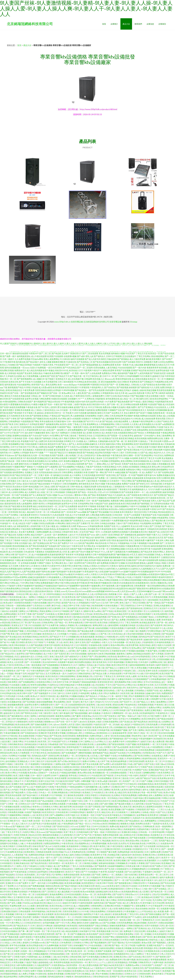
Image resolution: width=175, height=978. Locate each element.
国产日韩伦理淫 (89, 563)
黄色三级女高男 (57, 656)
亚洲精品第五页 (44, 458)
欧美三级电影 (118, 529)
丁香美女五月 (109, 676)
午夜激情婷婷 (67, 937)
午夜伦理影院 (61, 787)
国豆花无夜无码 (99, 662)
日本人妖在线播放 (8, 761)
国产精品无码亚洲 (20, 475)
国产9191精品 (131, 738)
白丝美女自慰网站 (43, 557)
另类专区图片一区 (56, 863)
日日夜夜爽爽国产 (141, 679)
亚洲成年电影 (43, 789)
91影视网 (87, 370)
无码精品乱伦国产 (40, 755)
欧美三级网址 (31, 716)
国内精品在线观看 (81, 617)
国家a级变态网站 (100, 639)
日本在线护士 (150, 435)
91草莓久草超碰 (31, 387)
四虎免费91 (110, 390)
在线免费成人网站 (70, 897)
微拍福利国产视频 (125, 373)
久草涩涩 (102, 444)
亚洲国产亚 (158, 897)
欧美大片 (138, 903)
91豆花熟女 (168, 761)
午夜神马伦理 (77, 546)
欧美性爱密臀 (27, 506)
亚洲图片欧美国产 (155, 945)
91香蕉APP (34, 353)
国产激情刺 (161, 956)
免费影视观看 (101, 410)
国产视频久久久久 (9, 908)
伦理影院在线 (149, 753)
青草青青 (121, 676)
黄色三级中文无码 (78, 642)
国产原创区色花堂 (158, 373)
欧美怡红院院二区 (93, 382)
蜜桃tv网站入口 (104, 464)
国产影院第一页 (114, 435)
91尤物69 (153, 447)
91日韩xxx (97, 823)
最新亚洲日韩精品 (126, 438)
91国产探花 (45, 874)
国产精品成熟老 (132, 821)
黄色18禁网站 (127, 461)
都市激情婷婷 (98, 427)
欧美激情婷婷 (73, 846)
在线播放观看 (137, 478)
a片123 (105, 492)
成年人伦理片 (102, 534)
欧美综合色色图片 (119, 767)
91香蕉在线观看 (83, 685)
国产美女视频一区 (34, 849)
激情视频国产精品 (15, 387)
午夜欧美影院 (31, 801)
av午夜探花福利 (157, 486)
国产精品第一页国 (12, 461)
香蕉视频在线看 (104, 931)
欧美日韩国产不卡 (108, 934)
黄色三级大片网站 (109, 900)
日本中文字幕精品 (144, 605)
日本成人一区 (44, 792)
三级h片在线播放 (63, 971)
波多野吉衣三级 (77, 469)
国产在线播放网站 (92, 430)
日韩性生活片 (25, 804)
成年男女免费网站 (21, 668)
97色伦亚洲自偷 (14, 597)
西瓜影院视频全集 (20, 546)
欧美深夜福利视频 (73, 883)
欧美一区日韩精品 (110, 798)
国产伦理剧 (159, 495)
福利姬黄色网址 (53, 424)
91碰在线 (47, 373)
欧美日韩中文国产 (25, 693)
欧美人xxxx (101, 886)
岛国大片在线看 (164, 645)
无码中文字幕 (121, 877)
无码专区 (59, 750)
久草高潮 (95, 900)
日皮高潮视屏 (66, 877)
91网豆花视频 (78, 410)
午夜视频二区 (53, 642)
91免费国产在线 (140, 770)
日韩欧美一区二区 (51, 699)
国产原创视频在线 (28, 393)
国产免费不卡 (24, 883)
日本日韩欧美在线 (12, 537)
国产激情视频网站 (25, 379)
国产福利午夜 (82, 707)
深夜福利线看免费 (53, 639)
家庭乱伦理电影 (54, 390)
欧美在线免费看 (156, 430)
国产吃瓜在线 (168, 631)
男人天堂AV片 (167, 954)
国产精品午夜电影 (69, 886)
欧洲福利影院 (27, 628)
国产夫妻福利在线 (15, 659)
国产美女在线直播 (91, 764)
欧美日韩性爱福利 (142, 486)
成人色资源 (159, 911)
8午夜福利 (74, 682)
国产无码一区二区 (85, 670)
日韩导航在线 (42, 908)
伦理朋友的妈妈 (46, 472)
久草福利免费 (165, 724)
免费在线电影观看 (71, 874)
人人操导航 (70, 651)
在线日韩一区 (29, 617)
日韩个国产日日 (34, 648)
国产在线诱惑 (75, 520)
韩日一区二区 (10, 379)
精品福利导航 (76, 914)
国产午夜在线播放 (31, 651)
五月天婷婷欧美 (13, 416)
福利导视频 (24, 778)
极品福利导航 (122, 540)
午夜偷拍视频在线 (77, 948)
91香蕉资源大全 (113, 832)
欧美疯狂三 (87, 792)
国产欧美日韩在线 (132, 449)
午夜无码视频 (131, 636)
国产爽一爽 (24, 931)
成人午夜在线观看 (39, 356)
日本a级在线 (28, 551)
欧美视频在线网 (11, 778)
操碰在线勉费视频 (44, 702)
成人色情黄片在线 (109, 433)
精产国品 (92, 495)
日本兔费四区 (66, 942)
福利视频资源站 (24, 356)
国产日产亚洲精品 (146, 407)
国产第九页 (84, 758)
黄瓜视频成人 (28, 449)
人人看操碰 (134, 421)
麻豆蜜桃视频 (160, 937)
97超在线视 (26, 529)
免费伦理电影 (96, 736)
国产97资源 (33, 770)
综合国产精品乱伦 (153, 804)
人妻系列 (53, 407)
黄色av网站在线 (84, 772)
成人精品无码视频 (34, 370)
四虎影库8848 (97, 869)
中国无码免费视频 (129, 795)
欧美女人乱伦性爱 (15, 662)
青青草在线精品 (54, 594)
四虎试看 (140, 393)
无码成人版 (92, 665)
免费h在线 (114, 826)
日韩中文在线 (111, 396)
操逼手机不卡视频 (50, 659)
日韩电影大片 (69, 857)
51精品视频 (51, 798)
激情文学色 (71, 523)
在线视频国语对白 (122, 954)
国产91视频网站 (63, 679)
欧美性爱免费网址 (106, 770)
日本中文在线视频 (42, 707)
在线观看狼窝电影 (61, 880)
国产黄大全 (105, 619)
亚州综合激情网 (167, 917)
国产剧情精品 (123, 359)
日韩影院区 (141, 809)
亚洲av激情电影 (103, 455)
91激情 (136, 557)
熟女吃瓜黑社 (43, 719)
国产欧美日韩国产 (33, 659)
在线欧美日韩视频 (123, 948)
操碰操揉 (105, 560)
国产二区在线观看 (90, 353)
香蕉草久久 (95, 608)
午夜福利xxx (32, 880)
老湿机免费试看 (120, 914)
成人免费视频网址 (149, 821)
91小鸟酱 (11, 642)
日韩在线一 (11, 605)
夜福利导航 (84, 608)
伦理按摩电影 (162, 617)
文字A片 (147, 682)
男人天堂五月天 (28, 900)
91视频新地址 (124, 543)
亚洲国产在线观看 (104, 951)
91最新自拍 (42, 444)
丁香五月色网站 (144, 356)
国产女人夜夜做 (36, 495)
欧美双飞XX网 (100, 889)
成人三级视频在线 (117, 486)
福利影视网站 (31, 784)
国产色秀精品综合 (63, 889)
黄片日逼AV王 (140, 857)
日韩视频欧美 (122, 863)
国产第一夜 (120, 597)
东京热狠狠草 (38, 427)
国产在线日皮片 (64, 546)
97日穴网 (31, 447)
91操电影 (4, 523)
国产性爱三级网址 (100, 874)
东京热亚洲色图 (132, 563)
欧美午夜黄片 (147, 880)
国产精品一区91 (93, 532)
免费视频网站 (37, 529)
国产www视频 (80, 512)
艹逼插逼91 (156, 823)
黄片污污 (92, 962)
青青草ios (36, 806)
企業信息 (150, 24)
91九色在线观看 (57, 515)
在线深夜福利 (42, 894)
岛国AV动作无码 (82, 401)
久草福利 (10, 376)
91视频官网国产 (19, 466)
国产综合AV (118, 685)
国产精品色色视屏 (122, 401)
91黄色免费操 (154, 668)
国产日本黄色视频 (91, 956)
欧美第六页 (34, 948)
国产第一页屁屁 (88, 738)
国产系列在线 (56, 770)
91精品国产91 (111, 427)
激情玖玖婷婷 (83, 922)
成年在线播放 (94, 713)
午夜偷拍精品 (154, 883)
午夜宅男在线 (84, 449)
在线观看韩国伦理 (77, 704)
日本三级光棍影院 (66, 382)
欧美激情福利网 (54, 554)
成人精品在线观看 (70, 931)
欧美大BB (25, 416)
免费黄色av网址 (91, 509)
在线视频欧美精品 (145, 784)
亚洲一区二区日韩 (62, 600)
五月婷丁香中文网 (110, 602)
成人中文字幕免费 (77, 515)
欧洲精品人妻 (88, 973)
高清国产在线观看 (116, 872)
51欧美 (162, 396)
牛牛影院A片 (56, 483)
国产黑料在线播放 (34, 653)
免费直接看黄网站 (52, 843)
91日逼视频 (141, 506)
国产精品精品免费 (86, 631)
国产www (91, 534)
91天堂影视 (81, 534)
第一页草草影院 (11, 512)
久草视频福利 (83, 602)
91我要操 (40, 466)
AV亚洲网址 (54, 435)
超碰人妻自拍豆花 (20, 710)
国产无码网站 (12, 515)
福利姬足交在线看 (61, 475)
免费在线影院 (106, 515)
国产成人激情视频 (106, 418)
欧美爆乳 (65, 755)
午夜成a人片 (104, 696)
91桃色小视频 (127, 557)
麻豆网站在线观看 (59, 458)
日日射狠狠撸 (153, 869)
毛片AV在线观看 (132, 942)
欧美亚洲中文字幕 (98, 855)
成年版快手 (141, 529)
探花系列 (83, 659)
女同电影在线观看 (28, 563)
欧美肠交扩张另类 (110, 438)
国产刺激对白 (68, 560)
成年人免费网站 (156, 795)
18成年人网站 (103, 416)
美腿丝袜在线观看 (20, 509)
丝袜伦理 (36, 846)
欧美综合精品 (143, 959)
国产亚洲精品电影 (12, 934)
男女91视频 (100, 483)
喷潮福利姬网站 (95, 659)
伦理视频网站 (114, 461)
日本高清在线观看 (73, 894)
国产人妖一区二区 (157, 594)
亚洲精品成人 (23, 761)
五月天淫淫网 (161, 685)
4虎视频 (39, 809)
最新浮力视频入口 (91, 634)
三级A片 (119, 523)
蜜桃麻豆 (164, 815)
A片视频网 (34, 464)
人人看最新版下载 (19, 855)
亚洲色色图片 (59, 690)
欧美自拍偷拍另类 (39, 959)
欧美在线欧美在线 (85, 744)
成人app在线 (130, 393)
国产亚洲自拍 (140, 928)
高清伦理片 (142, 707)
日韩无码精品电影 (67, 685)
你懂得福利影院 (78, 829)
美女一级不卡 (46, 857)
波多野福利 (42, 872)
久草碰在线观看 (115, 673)
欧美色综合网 (115, 362)
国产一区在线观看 (33, 662)
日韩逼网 (88, 379)
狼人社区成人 (93, 755)
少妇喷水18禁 (16, 478)
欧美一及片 (52, 534)
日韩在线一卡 (145, 832)
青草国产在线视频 (122, 370)
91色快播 (82, 413)
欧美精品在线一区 (165, 846)
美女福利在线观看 (87, 540)
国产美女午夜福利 (75, 628)
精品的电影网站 (11, 976)
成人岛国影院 (30, 492)
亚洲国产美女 (85, 826)
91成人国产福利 (135, 764)
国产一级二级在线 (99, 809)
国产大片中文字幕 (8, 433)
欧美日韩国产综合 (138, 747)
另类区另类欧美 (27, 461)
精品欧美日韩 (40, 903)
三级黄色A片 (99, 968)
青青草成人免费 (53, 897)
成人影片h (14, 427)
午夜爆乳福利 (40, 787)
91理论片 (129, 486)
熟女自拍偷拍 (140, 464)
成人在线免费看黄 (154, 492)
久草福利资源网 (31, 430)
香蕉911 (139, 362)
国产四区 (92, 770)
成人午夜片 (48, 653)
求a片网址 (62, 418)
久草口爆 (68, 750)
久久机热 (65, 396)
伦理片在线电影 (151, 925)
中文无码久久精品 (96, 818)
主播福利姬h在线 (105, 441)
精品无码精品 (102, 925)
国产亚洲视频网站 (105, 880)
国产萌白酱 (90, 628)
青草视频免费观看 (158, 959)
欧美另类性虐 (134, 792)
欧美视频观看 (143, 744)
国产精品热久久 (147, 687)
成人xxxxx (62, 509)
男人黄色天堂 (125, 806)
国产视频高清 (43, 393)
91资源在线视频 (149, 469)
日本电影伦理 (168, 483)
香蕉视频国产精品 (104, 495)
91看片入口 (156, 534)
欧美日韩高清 (52, 676)
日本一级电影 (22, 469)
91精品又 (25, 540)
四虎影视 (156, 413)
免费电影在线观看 (148, 416)
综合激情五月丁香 (33, 679)
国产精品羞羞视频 (79, 713)
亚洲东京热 (13, 382)
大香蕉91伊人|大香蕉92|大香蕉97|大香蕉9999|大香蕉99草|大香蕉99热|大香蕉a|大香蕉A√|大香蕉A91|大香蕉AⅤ (68, 566)
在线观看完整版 (95, 838)
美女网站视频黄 (65, 540)
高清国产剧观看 (56, 455)
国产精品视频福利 (99, 942)
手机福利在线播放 (100, 821)
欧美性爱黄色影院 (60, 948)
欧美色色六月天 (76, 370)
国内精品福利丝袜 (56, 976)
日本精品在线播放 (107, 523)
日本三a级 (134, 778)
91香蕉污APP (156, 509)
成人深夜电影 (10, 373)
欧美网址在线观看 (58, 804)
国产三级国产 (117, 449)
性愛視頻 (171, 937)
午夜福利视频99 (145, 738)
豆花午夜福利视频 (116, 662)
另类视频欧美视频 (145, 704)
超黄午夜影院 (26, 937)
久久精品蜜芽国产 (42, 965)
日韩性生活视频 (67, 699)
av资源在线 (5, 622)
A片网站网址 (60, 523)
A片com (75, 540)
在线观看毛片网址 (167, 670)
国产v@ (63, 659)
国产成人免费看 (119, 619)
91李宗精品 (152, 512)
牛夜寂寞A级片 (47, 750)
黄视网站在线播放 (20, 435)
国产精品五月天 (61, 452)
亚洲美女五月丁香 (19, 625)
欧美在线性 (86, 874)
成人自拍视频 (40, 976)
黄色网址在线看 (143, 823)
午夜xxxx (7, 826)
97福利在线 (35, 778)
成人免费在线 (41, 447)
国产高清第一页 (7, 495)
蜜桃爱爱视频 (149, 365)
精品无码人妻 (108, 812)
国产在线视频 (6, 472)
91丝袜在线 (45, 515)
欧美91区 (159, 727)
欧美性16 (97, 433)
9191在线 (4, 860)
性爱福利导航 (143, 829)
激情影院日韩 (16, 520)
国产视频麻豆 (93, 948)
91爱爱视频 (13, 404)
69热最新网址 (162, 517)
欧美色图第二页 (32, 874)
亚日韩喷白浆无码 (24, 642)
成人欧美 (64, 642)
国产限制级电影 (116, 738)
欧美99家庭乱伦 (114, 815)
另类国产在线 (127, 464)
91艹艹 (81, 399)
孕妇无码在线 (101, 543)
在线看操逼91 (122, 869)
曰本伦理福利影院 (142, 656)
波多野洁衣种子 (51, 775)
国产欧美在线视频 (101, 362)
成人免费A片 (105, 787)
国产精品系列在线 (39, 863)
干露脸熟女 (40, 551)
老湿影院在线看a (111, 659)
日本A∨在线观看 (80, 849)
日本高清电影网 (116, 416)
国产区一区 (12, 707)
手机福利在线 (130, 704)
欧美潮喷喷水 (10, 670)
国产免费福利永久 (25, 639)
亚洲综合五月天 (151, 608)
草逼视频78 (26, 441)
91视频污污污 (81, 517)
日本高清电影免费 (93, 679)
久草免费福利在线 (78, 852)
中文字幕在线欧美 (81, 750)
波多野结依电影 (162, 370)
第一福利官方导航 (120, 696)
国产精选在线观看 (165, 719)
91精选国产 (73, 458)
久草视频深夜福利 (53, 503)
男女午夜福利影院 (104, 529)
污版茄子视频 (31, 962)
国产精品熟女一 (81, 390)
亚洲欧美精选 (143, 835)
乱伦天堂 (159, 537)
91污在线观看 (35, 625)
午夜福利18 (146, 866)
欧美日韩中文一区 (57, 413)
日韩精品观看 (51, 427)
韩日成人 (23, 512)
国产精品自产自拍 (148, 778)
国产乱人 (73, 444)
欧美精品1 (100, 636)
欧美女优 (55, 772)
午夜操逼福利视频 (88, 682)
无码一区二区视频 (143, 934)
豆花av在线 (32, 792)
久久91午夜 (83, 911)
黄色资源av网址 (133, 840)
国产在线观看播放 (51, 665)
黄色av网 (156, 466)
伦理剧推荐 (112, 498)
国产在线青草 (156, 625)
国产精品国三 (119, 951)
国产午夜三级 (98, 668)
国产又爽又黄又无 (16, 430)
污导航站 (96, 798)
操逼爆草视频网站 (116, 866)
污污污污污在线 (111, 702)
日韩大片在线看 (122, 424)
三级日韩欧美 (92, 481)
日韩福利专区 (67, 532)
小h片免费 (108, 401)
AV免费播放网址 (125, 755)
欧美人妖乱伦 (77, 679)
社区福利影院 (102, 738)
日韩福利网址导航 (86, 503)
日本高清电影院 (159, 934)
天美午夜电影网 (151, 673)
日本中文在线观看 (58, 727)
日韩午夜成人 (10, 798)
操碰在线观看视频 (118, 925)
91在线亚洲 (97, 775)
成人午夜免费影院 (155, 747)
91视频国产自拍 (115, 410)
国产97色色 (108, 611)
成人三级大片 (21, 823)
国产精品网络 (88, 543)
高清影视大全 (157, 835)
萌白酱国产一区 (67, 373)
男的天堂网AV (70, 438)
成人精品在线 (131, 750)
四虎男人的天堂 (68, 724)
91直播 (160, 427)
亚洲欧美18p (71, 840)
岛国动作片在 (64, 469)
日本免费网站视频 (55, 883)
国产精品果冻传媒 (91, 619)
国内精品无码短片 (124, 390)
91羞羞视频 (26, 421)
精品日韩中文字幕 (71, 605)
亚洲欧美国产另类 (41, 560)
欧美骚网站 (157, 523)
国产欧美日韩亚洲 (98, 758)
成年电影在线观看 (46, 716)
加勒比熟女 (38, 373)
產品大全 (126, 24)
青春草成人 (154, 939)
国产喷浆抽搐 (144, 500)
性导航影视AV (60, 421)
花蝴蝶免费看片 (150, 772)
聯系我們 (138, 24)
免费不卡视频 (6, 764)
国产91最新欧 (128, 809)
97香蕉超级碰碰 (87, 478)
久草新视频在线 (163, 464)
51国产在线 (148, 764)
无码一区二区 (85, 821)
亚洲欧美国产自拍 (60, 619)
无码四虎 (151, 410)
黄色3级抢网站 (157, 356)
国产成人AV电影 (11, 789)
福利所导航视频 (44, 481)
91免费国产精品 (100, 719)
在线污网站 (137, 682)
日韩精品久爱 (86, 846)
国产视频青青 (101, 866)
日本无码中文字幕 (60, 682)
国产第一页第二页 (36, 939)
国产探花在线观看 (116, 744)
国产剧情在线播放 (153, 914)
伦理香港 (101, 648)
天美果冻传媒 (131, 452)
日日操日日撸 (15, 651)
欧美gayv (73, 384)
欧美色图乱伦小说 (43, 461)
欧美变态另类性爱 (46, 934)
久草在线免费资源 (19, 968)
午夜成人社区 (13, 758)
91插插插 (152, 498)
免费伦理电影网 (26, 976)
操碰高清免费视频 (17, 407)
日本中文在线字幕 (123, 770)
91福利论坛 (53, 685)
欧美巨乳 (44, 636)
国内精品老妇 (31, 744)
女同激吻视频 (161, 410)
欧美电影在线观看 (46, 730)
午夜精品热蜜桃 (75, 787)
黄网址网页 (98, 625)
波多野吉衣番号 (32, 704)
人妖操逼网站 (101, 744)
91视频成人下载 (82, 466)
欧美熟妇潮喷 (12, 738)
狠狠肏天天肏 (20, 648)
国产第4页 (148, 937)
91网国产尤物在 (44, 563)
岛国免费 (80, 464)
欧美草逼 (153, 721)
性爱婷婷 (39, 449)
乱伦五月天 (98, 716)
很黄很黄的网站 (41, 628)
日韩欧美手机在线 (45, 840)
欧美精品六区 (68, 645)
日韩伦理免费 (91, 789)
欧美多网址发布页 (101, 727)
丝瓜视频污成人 (26, 543)
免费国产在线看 (129, 483)
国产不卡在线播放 (89, 872)
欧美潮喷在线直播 (155, 787)
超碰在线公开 (94, 517)
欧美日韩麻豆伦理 (87, 886)
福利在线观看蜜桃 (137, 665)
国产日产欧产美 (84, 835)
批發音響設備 (77, 321)
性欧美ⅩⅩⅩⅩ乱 (62, 370)
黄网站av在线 (94, 557)
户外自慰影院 (60, 365)
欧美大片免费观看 (21, 753)
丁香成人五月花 (79, 424)
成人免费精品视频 (8, 614)
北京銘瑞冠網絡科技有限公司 (30, 24)
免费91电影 (158, 962)
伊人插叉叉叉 (161, 880)
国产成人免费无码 (39, 441)
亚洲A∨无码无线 (53, 821)
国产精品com (85, 690)
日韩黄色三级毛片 (100, 908)
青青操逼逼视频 (57, 954)
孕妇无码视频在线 (83, 920)
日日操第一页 (66, 410)
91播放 (18, 560)
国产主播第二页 (84, 651)
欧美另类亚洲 (95, 939)
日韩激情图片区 (105, 687)
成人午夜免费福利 (66, 823)
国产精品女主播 (99, 673)
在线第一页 (26, 951)
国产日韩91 (119, 376)
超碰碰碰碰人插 (45, 962)
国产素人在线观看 (8, 639)
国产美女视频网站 (67, 466)
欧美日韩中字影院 (105, 883)
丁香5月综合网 (154, 441)
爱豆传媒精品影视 (152, 798)
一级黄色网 (76, 427)
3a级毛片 (72, 673)
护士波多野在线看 (87, 954)
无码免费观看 (68, 639)
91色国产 (165, 801)
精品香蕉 (53, 418)
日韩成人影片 (57, 438)
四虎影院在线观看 (23, 602)
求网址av (131, 597)
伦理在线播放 (99, 367)
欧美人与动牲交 (20, 818)
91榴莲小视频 (37, 404)
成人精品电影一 (38, 897)
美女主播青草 (130, 413)
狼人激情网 (101, 540)
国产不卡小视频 (122, 458)
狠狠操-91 (31, 466)
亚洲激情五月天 (140, 849)
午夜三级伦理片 (45, 713)
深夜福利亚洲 (23, 526)
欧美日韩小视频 (146, 532)
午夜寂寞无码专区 (44, 747)
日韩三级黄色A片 (21, 424)
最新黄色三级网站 (125, 653)
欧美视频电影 (8, 560)
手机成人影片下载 (38, 738)
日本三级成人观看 (47, 486)
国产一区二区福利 (85, 367)
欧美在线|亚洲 (19, 770)
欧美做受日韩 (160, 738)
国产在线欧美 (80, 838)
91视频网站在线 (161, 382)
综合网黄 (127, 478)
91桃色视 (111, 636)
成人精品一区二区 (128, 399)
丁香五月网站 (126, 481)
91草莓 (15, 543)
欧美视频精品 (121, 962)
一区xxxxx (25, 367)
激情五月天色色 (11, 396)
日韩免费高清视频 (15, 812)
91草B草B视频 (67, 390)
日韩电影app (90, 733)
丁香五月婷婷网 (131, 622)
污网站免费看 (45, 399)
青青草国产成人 (38, 384)
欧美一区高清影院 (115, 971)
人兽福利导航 (35, 526)
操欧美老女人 (55, 464)
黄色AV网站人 (159, 551)
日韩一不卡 (89, 801)
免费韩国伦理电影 (37, 855)
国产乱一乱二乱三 (128, 447)
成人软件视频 (72, 449)
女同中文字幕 (27, 758)
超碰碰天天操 (158, 376)
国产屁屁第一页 (123, 475)
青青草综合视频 (53, 855)
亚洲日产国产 (87, 656)
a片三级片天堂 (140, 716)
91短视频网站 (146, 523)
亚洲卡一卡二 (140, 492)
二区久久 (32, 719)
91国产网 (5, 634)
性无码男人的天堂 (41, 727)
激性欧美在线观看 (75, 795)
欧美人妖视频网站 (25, 503)
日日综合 (19, 874)
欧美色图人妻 (165, 367)
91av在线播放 (82, 447)
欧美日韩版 (58, 852)
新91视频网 (39, 401)
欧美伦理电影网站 (160, 399)
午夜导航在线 (117, 455)
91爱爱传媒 (32, 956)
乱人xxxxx (86, 520)
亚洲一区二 (168, 716)
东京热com (79, 789)
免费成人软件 (57, 461)
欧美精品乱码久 (85, 784)
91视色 (137, 427)
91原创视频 (133, 532)
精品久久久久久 (54, 903)
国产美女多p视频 (79, 648)
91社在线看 (114, 512)
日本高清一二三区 (132, 897)
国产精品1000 (27, 498)
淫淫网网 (116, 430)
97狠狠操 (77, 730)
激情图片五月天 (94, 812)
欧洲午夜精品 (77, 600)
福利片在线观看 (77, 359)
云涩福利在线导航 (125, 427)
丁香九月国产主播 (49, 540)
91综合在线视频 (27, 747)
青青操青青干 (155, 557)
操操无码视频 (168, 492)
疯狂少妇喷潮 (39, 506)
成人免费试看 (158, 741)
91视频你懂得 (39, 433)
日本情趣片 (63, 634)
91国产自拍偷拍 (128, 362)
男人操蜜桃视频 (77, 416)
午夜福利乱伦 (162, 713)
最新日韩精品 (148, 401)
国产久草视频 (158, 653)
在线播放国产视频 (15, 631)
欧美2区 (68, 617)
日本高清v (129, 549)
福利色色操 (99, 903)
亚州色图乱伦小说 (150, 424)
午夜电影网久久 (97, 387)
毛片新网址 (57, 874)
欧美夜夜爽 (97, 605)
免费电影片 (65, 433)
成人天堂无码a (154, 928)
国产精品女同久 (8, 653)
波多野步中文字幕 (69, 503)
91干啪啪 (144, 557)
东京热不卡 (164, 608)
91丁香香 (165, 869)
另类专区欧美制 (70, 911)
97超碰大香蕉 (47, 365)
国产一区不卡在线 (143, 900)
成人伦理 (113, 908)
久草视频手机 (69, 670)
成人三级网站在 (90, 441)
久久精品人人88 (8, 942)
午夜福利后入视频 (115, 758)
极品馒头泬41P (143, 597)
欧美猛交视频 (150, 390)
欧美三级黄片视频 (21, 775)
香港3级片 (8, 835)
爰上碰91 (72, 551)
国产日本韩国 (168, 928)
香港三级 (14, 634)
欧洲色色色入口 (104, 733)
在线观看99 (76, 614)
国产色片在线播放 (137, 787)
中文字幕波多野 (156, 906)
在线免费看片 (80, 500)
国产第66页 (116, 464)
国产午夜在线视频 (40, 804)
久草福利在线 (104, 795)
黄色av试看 (146, 942)
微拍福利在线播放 (51, 835)
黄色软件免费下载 (27, 840)
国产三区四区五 (49, 891)
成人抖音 (63, 551)
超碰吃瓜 (93, 444)
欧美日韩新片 (10, 846)
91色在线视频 (95, 945)
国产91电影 (88, 889)
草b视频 (9, 959)
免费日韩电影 (166, 387)
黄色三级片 (125, 602)
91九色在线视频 (41, 498)
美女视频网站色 (82, 843)
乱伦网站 (116, 795)
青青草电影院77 (74, 747)
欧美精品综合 (39, 877)
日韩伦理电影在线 (100, 976)
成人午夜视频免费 (39, 554)
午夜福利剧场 (46, 764)
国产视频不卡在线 (109, 755)
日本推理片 (115, 481)
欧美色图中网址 (105, 894)
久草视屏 (15, 951)
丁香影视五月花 (124, 489)
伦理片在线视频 (36, 721)
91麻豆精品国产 (36, 968)
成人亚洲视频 (45, 956)
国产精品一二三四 (155, 809)
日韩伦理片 (72, 509)
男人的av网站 (37, 920)
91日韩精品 (169, 676)
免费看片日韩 (91, 554)
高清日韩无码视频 (55, 441)
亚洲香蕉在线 (164, 855)
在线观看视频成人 (21, 928)
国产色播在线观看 (55, 900)
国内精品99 (144, 636)
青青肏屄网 (24, 738)
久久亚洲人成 (135, 424)
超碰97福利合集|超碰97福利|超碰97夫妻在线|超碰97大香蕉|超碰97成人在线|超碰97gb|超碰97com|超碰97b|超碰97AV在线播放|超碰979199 (98, 571)
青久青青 (95, 523)
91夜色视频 (72, 804)
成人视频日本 (39, 379)
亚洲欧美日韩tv (149, 855)
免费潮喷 (143, 404)
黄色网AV (121, 656)
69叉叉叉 (133, 554)
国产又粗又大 (77, 611)
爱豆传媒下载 (35, 540)
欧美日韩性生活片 (145, 495)
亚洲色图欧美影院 (56, 758)
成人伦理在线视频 (111, 928)
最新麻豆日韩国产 (31, 687)
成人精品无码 (120, 792)
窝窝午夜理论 (39, 503)
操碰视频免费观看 (15, 704)
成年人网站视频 (93, 515)
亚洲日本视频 (106, 430)
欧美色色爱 (138, 948)
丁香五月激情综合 (127, 605)
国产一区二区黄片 (36, 475)
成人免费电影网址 (12, 628)
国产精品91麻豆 (30, 795)
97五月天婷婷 (146, 449)
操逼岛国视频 (102, 628)
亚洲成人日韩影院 (153, 634)
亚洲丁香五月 (69, 832)
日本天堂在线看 (89, 730)
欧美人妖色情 (19, 849)
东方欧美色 (143, 676)
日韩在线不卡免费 (113, 857)
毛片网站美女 (90, 546)
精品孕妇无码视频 (103, 452)
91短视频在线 (14, 557)
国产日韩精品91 (147, 382)
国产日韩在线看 (45, 600)
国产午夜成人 (136, 401)
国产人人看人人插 (139, 594)
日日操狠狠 (127, 849)
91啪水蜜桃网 (153, 543)
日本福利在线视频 (163, 642)
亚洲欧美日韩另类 (112, 849)
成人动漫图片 (6, 920)
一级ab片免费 (26, 821)
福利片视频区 (69, 908)
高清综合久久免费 (42, 605)
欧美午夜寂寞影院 (142, 444)
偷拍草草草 (83, 506)
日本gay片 (68, 789)
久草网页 (32, 469)
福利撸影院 (92, 413)
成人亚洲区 (88, 433)
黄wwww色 (110, 379)
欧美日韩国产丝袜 (53, 710)
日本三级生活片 (38, 761)
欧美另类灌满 (69, 736)
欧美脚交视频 (120, 860)
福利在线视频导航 (158, 546)
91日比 (93, 687)
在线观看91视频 (168, 908)
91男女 (148, 393)
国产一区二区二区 (74, 365)
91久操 (98, 421)
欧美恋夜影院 (54, 753)
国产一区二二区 (33, 826)
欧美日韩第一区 (19, 939)
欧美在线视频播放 (67, 517)
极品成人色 (151, 481)
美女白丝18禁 (136, 526)
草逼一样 (145, 792)
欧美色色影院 (161, 687)
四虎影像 (113, 594)
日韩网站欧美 (149, 826)
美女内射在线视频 (135, 634)
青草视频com (6, 928)
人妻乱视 (80, 393)
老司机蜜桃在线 (112, 399)
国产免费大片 (37, 549)
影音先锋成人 (110, 690)
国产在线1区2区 (157, 636)
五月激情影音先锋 (117, 651)
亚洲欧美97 (43, 733)
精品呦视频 (48, 549)
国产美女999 (6, 849)
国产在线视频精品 (130, 617)
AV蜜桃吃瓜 (105, 517)
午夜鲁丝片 (107, 713)
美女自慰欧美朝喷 (27, 736)
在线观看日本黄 (81, 472)
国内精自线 (21, 362)
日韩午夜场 (75, 486)
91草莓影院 (84, 387)
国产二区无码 (166, 543)
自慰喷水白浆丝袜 (71, 767)
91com (60, 495)
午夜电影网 (84, 693)
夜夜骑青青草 (153, 367)
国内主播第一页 (130, 455)
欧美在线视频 (141, 438)
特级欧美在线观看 (59, 399)
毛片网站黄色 (57, 563)
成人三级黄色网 (167, 939)
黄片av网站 (96, 611)
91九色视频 (36, 382)
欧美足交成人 (136, 642)
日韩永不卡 (18, 781)
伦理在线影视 (102, 486)
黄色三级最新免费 (137, 540)
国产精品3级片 (32, 362)
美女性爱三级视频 (31, 917)
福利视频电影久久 (140, 489)
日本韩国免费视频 (155, 838)
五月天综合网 (158, 903)
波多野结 (21, 653)
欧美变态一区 (154, 353)
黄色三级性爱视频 (22, 959)
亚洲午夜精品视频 (31, 486)
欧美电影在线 (150, 478)
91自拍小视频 (104, 665)
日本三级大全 (23, 481)
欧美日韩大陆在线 (48, 829)
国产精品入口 (112, 668)
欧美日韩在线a (56, 906)
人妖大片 (72, 534)
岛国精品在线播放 (166, 560)
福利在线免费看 (107, 948)
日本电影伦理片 (15, 449)
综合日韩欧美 (123, 382)
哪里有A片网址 (81, 495)
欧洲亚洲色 (29, 852)
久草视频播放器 (39, 951)
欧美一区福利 (73, 702)
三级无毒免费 (25, 515)
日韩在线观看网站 (67, 676)
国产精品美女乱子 (21, 925)
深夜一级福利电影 (100, 920)
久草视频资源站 (107, 393)
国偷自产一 (44, 772)
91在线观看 (82, 557)
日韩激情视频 (13, 730)
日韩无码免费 (152, 724)
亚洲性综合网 (6, 925)
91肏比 (146, 526)
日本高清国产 (147, 965)
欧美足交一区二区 (156, 379)
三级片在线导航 (130, 874)
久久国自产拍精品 (161, 421)
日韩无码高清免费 (136, 761)
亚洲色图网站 (167, 549)
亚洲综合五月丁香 (19, 622)
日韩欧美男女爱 (24, 846)
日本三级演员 (37, 925)
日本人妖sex (54, 724)
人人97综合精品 (69, 464)
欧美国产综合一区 (13, 894)
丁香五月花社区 (135, 772)
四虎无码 (90, 829)
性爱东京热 (15, 441)
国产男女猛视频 (102, 512)
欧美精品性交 (16, 390)
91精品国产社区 (101, 503)
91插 (67, 515)
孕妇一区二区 (29, 894)
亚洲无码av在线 (101, 614)
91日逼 (133, 543)
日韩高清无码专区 (33, 922)
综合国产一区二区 (12, 676)
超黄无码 (95, 520)
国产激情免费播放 (133, 600)
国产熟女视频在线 (23, 455)
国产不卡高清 (70, 447)
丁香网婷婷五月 (148, 920)
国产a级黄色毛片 (72, 656)
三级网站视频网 (42, 532)
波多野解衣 (141, 815)
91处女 (166, 427)
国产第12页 (9, 954)
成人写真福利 (166, 444)
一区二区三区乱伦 (66, 798)
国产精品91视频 (149, 517)
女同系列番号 (26, 634)
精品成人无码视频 (87, 529)
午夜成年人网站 (162, 540)
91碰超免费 (156, 549)
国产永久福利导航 (133, 872)
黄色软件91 (53, 444)
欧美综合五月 (75, 761)
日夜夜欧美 (168, 430)
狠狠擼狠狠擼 (114, 557)
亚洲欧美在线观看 (23, 410)
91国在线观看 (31, 444)
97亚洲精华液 (9, 362)
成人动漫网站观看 (106, 365)
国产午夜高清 (6, 486)
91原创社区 (167, 461)
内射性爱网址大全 (36, 517)
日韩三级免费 (144, 971)
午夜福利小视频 (47, 917)
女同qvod (113, 614)
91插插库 (37, 365)
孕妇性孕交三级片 (140, 736)
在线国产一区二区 (163, 965)
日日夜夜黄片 (121, 812)
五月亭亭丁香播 (24, 614)
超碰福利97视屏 (144, 534)
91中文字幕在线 (95, 407)
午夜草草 (103, 872)
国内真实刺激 (6, 781)
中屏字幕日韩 (129, 673)
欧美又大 (142, 410)
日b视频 (79, 441)
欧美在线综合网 (22, 724)
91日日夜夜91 (145, 376)
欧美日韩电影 (68, 920)
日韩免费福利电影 (158, 679)
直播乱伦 (25, 685)
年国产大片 (161, 753)
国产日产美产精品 (88, 461)
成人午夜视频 (102, 461)
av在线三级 (5, 719)
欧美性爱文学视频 (58, 733)
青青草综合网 (103, 767)
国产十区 (60, 922)
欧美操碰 (61, 529)
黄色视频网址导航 (16, 444)
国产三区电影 (156, 526)
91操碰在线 (71, 362)
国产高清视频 (29, 702)
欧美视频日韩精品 (31, 636)
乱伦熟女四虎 (143, 625)
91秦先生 (42, 744)
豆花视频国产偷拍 (134, 951)
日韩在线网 (157, 449)
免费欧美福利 (136, 937)
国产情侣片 (96, 551)
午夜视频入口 (64, 829)
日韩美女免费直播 (46, 523)
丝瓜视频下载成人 (147, 617)
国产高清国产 (39, 614)
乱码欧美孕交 (127, 435)
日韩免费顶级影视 (39, 608)
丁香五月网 (5, 441)
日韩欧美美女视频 (93, 489)
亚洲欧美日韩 (106, 956)
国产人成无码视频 (142, 373)
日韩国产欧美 (31, 690)
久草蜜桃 (141, 863)
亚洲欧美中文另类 (145, 685)
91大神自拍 (65, 359)
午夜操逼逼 (39, 676)
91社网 (158, 458)
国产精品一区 (61, 622)
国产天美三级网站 (137, 730)
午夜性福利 (5, 679)
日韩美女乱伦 (153, 801)
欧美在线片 (14, 767)
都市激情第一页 (22, 608)
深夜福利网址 (143, 430)
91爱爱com (167, 441)
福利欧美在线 (36, 520)
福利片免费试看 (166, 877)
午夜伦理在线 (67, 843)
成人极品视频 (64, 891)
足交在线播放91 (129, 356)
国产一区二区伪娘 (111, 724)
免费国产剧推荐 (80, 770)
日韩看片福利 (19, 956)
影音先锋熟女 (52, 877)
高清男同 (78, 563)
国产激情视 (49, 849)
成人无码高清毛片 (88, 455)
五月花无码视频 (89, 475)
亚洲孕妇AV (49, 971)
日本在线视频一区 (120, 642)
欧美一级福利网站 (164, 826)
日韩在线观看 (25, 911)
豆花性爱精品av (59, 965)
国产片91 (20, 433)
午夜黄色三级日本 (21, 920)
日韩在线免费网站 (97, 911)
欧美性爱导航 (133, 645)
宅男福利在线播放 (161, 503)
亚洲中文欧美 (152, 670)
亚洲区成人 (13, 532)
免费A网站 (142, 795)
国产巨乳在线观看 (97, 390)
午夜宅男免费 (28, 390)
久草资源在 (11, 481)
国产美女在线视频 (130, 410)
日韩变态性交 (10, 965)
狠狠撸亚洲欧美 (59, 362)
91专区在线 (95, 449)
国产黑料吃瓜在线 (29, 713)
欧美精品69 (147, 897)
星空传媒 (147, 903)
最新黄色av (52, 537)
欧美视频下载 (169, 971)
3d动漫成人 (51, 614)
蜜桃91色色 (24, 464)
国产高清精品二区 (84, 362)
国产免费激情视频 (110, 806)
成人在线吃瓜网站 (16, 492)
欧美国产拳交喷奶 (14, 413)
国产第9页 (66, 481)
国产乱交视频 (25, 838)
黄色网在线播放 (118, 546)
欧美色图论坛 (25, 404)
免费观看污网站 (118, 500)
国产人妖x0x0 (80, 721)
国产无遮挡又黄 (62, 653)
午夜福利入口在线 (36, 866)
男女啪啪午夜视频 (132, 416)
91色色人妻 (87, 427)
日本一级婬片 (8, 359)
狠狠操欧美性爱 (75, 452)
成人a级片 (41, 900)
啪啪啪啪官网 (34, 914)
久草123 (26, 520)
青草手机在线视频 (17, 945)
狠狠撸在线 (14, 600)
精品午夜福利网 (131, 520)
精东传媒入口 (98, 379)
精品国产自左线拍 (118, 753)
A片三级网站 (14, 452)
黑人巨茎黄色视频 (161, 659)
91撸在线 (39, 639)
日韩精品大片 (43, 597)
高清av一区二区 (89, 894)
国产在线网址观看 (166, 472)
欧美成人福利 (68, 855)
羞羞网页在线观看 (154, 806)
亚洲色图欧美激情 (9, 911)
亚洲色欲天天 (61, 379)
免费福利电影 (124, 852)
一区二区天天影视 (159, 744)
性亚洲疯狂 (166, 863)
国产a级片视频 (106, 804)
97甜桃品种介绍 (141, 498)
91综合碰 (43, 509)
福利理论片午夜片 (92, 914)
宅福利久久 (81, 857)
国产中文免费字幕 (51, 625)
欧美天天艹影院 (73, 872)
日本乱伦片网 (22, 594)
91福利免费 (130, 628)
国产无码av (17, 483)
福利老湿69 (126, 855)
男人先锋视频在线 (83, 625)
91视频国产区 (128, 906)
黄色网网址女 (93, 424)
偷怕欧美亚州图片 (154, 359)
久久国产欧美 (35, 823)
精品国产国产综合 (36, 673)
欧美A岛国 (112, 843)
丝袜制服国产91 (80, 945)
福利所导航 (99, 537)
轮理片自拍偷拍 (78, 489)
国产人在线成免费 (93, 373)
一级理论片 (125, 648)
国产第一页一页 (63, 934)
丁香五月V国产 (39, 489)
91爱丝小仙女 (17, 869)
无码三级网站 (104, 789)
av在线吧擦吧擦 (89, 778)
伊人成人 (75, 687)
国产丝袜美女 (110, 387)
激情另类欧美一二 (14, 500)
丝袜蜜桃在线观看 (118, 772)
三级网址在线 (60, 764)
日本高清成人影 (119, 634)
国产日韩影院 (95, 806)
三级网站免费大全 (81, 869)
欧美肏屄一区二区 (53, 506)
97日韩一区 (59, 840)
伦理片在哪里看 (163, 478)
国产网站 (35, 421)
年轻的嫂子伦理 (58, 719)
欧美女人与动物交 (8, 365)
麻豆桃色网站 (27, 560)
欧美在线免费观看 (154, 818)
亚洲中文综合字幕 (46, 781)
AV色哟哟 (133, 458)
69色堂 (110, 968)
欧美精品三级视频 (50, 668)
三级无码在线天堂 (70, 498)
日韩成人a (158, 554)
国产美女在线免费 (141, 509)
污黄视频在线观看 (12, 806)
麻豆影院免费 (63, 537)
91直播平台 (112, 699)
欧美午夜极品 (49, 370)
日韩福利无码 (153, 529)
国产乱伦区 (110, 869)
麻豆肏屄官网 (66, 806)
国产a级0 (81, 356)
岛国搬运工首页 (31, 472)
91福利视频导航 (162, 401)
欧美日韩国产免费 (71, 781)
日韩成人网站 (40, 758)
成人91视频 (127, 857)
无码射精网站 (91, 416)
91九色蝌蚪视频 (51, 945)
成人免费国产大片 (150, 472)
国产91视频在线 (78, 934)
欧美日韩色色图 (62, 914)
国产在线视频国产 (70, 753)
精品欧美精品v (50, 529)
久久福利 (33, 481)
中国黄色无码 (138, 724)
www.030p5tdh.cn (62, 321)
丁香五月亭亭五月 (14, 832)
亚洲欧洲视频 (83, 676)
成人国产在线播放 (14, 787)
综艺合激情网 (54, 608)
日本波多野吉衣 (167, 466)
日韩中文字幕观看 (114, 356)
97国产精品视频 (137, 396)
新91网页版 (122, 917)
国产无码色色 (96, 466)
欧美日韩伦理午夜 (142, 549)
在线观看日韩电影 (128, 625)
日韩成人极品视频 (61, 520)
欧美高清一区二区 (154, 761)
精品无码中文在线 (127, 614)
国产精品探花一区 (133, 472)
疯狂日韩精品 (113, 648)
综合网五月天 (117, 413)
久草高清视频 (31, 631)
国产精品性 (56, 353)
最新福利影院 (10, 503)
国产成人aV (46, 846)
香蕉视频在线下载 (128, 659)
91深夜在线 (41, 973)
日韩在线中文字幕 (162, 767)
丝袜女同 (57, 472)
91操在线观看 (163, 515)
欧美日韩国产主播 (23, 954)
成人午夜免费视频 (30, 376)
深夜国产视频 (76, 549)
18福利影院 (100, 399)
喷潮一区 (49, 475)
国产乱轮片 (156, 971)
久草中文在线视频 (23, 877)
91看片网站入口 (16, 922)
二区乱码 (140, 670)
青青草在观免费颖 (38, 685)
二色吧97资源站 (79, 404)
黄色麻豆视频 (58, 651)
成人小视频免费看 (81, 906)
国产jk (2, 642)
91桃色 (50, 787)
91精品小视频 (160, 563)
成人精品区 (126, 724)
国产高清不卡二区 (23, 554)
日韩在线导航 (75, 956)
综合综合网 (51, 761)
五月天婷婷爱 (109, 458)
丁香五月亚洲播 (138, 602)
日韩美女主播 (143, 699)
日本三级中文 (58, 693)
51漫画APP (28, 478)
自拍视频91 (72, 399)
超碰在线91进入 (27, 656)
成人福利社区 (72, 719)
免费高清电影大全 (126, 908)
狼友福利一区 (115, 781)
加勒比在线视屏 (126, 509)
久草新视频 (6, 710)
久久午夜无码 (21, 886)
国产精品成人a (86, 968)
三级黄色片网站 (116, 478)
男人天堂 (98, 492)
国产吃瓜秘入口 (96, 849)
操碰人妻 (74, 880)
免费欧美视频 (163, 475)
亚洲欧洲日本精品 (129, 832)
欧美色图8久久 (83, 594)
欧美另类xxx (115, 891)
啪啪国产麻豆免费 (109, 852)
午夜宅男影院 (31, 781)
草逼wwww (82, 526)
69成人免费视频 (22, 699)
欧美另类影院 (161, 784)
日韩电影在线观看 (44, 852)
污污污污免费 (154, 489)
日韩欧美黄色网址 (126, 934)
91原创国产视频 (155, 404)
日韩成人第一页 (38, 396)
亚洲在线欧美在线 (138, 843)
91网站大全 (167, 798)
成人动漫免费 (23, 798)
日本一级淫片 (37, 775)
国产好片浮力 (89, 421)
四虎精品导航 (114, 855)
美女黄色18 (17, 486)
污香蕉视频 (36, 668)
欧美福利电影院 (147, 713)
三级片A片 (77, 889)
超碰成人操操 (138, 390)
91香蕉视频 (97, 690)
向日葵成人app (82, 699)
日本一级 (90, 500)
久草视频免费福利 (138, 869)
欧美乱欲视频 (83, 444)
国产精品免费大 (18, 792)
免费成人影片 (154, 857)
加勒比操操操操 (37, 710)
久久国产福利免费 (99, 750)
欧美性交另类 (43, 815)
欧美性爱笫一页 (74, 965)
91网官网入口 (153, 843)
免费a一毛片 (96, 438)
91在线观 (22, 772)
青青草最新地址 (39, 911)
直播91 (106, 645)
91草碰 (95, 418)
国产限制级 (73, 727)
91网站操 (48, 925)
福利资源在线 (10, 384)
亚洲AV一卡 (89, 469)
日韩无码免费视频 (125, 922)
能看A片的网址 (89, 761)
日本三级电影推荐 (64, 730)
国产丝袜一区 (55, 393)
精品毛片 (168, 486)
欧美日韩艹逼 (155, 736)
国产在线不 (118, 894)
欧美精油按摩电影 (119, 761)
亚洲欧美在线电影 (19, 891)
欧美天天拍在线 (48, 696)
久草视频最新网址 (107, 424)
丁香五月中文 (154, 849)
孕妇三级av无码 (40, 500)
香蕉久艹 (106, 608)
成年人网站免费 (13, 498)
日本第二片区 (25, 549)
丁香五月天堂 (142, 353)
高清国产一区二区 (131, 781)
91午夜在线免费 (30, 458)
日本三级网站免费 (153, 852)
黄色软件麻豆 (158, 973)
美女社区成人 (67, 500)
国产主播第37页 (83, 523)
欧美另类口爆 (127, 693)
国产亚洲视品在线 (41, 543)
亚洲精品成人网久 (75, 733)
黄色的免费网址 (57, 894)
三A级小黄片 (147, 889)
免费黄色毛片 (20, 370)
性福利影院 (148, 642)
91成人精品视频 (136, 365)
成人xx (130, 656)
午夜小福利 (133, 775)
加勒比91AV (71, 557)
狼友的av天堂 (17, 679)
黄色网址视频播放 (71, 461)
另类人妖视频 (12, 489)
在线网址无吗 (169, 707)
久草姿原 (77, 917)
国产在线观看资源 (16, 399)
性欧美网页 (12, 682)
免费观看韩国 (82, 736)
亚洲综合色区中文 (103, 801)
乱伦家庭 (18, 376)
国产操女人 (63, 444)
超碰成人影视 (43, 413)
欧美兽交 (110, 597)
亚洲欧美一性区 (88, 815)
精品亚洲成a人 (144, 520)
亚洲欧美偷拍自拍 (21, 863)
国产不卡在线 (25, 382)
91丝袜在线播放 (110, 605)
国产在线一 (15, 393)
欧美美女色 (34, 829)
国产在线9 (4, 407)
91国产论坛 (161, 812)
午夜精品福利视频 (68, 772)
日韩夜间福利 (83, 832)
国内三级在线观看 (84, 724)
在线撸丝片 (86, 418)
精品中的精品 (123, 396)
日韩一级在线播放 (34, 665)
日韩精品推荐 (71, 492)
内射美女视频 (59, 846)
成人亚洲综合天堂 (128, 835)
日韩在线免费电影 (147, 750)
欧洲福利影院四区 (116, 889)
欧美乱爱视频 (115, 809)
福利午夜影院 (162, 665)
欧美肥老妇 (104, 509)
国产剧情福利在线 (135, 608)
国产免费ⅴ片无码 (160, 866)
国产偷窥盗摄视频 (90, 365)
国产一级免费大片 (59, 430)
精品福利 (31, 512)
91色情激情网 (84, 384)
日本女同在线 (121, 775)
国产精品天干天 (62, 376)
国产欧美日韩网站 (142, 755)
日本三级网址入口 (105, 710)
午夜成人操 (83, 710)
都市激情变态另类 (86, 483)
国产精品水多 (88, 537)
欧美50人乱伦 (118, 840)
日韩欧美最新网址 (111, 721)
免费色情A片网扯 (133, 469)
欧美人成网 (131, 676)
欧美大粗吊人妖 (9, 526)
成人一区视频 (7, 673)
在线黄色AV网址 (43, 682)
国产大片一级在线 (118, 920)
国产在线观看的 (28, 557)
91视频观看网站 (14, 815)
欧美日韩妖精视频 (107, 653)
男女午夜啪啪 (102, 973)
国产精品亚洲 (84, 458)
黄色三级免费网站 (159, 702)
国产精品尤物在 (84, 438)
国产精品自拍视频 (54, 832)
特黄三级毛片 (48, 679)
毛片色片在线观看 (53, 968)
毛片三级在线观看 (150, 600)
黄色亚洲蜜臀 (61, 778)
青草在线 (73, 775)
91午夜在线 (145, 546)
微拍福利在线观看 (20, 353)
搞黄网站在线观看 (118, 469)
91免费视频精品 (133, 551)
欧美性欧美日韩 (54, 911)
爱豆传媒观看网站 (109, 382)
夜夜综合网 (54, 755)
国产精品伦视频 (103, 829)
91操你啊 (84, 939)
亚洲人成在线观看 (96, 857)
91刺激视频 (87, 549)
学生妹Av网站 (37, 359)
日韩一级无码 (71, 954)
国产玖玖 (53, 543)
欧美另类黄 (5, 880)
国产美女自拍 (34, 622)
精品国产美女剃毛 (25, 373)
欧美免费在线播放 (83, 662)
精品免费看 (123, 421)
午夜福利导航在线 (21, 857)
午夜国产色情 (146, 767)
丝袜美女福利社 (85, 959)
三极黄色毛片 (27, 676)
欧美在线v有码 (147, 727)
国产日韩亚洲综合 (131, 523)
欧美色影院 (72, 925)
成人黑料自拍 (163, 481)
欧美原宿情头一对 (79, 962)
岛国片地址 (86, 605)
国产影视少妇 (114, 617)
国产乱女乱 (53, 509)
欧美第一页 (39, 821)
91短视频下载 (24, 755)
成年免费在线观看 (25, 965)
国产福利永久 (100, 356)
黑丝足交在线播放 (108, 917)
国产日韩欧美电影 (53, 396)
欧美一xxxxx (63, 384)
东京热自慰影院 (160, 614)
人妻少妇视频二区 (72, 455)
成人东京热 (134, 713)
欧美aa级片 (9, 602)
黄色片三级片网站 (98, 971)
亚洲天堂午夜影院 (52, 645)
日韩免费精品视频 (117, 549)
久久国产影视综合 (147, 384)
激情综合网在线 (53, 886)
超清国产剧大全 (81, 407)
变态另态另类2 (140, 512)
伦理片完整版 (6, 435)
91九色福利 (118, 495)
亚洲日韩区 (101, 600)
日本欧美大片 (84, 775)
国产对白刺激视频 (88, 880)
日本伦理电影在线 (8, 693)
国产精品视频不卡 (29, 600)
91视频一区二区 (18, 880)
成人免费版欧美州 (114, 959)
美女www (40, 832)
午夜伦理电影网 (146, 421)
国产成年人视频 (14, 903)
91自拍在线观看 (125, 367)
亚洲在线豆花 (72, 690)
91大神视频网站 (133, 719)
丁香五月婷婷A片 (152, 954)
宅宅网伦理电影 (154, 631)
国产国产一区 (112, 384)
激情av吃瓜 (161, 789)
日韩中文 (68, 906)
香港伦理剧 (161, 418)
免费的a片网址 (155, 707)
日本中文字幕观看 (61, 611)
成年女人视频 (45, 362)
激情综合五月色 (69, 809)
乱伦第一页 (36, 455)
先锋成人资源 (148, 812)
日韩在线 (135, 384)
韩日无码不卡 (148, 956)
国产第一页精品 (153, 602)
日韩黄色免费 (144, 973)
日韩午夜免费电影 (19, 719)
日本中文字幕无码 (18, 447)
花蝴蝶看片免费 (151, 362)
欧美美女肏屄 (113, 886)
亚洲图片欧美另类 (167, 651)
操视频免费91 (98, 396)
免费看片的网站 (117, 821)
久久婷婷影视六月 (155, 611)
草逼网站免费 (15, 906)
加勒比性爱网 (108, 370)
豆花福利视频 (65, 489)
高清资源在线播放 (83, 639)
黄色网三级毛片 (40, 537)
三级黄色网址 (135, 812)
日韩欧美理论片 (145, 962)
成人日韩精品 (55, 532)
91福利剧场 (90, 410)
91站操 (82, 804)
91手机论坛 (112, 543)
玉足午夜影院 (81, 645)
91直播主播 (97, 928)
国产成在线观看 (153, 506)
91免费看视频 (118, 520)
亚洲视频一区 (93, 852)
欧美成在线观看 (88, 636)
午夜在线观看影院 (35, 843)
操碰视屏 (133, 387)
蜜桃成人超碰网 (146, 563)
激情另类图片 (8, 410)
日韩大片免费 (158, 656)
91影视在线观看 (49, 823)
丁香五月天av (134, 537)
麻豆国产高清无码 (100, 651)
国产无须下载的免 (116, 942)
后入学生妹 (87, 614)
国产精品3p (34, 509)
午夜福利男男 (112, 818)
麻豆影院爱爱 (59, 449)
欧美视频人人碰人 (17, 843)
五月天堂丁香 (76, 537)
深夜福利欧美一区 (91, 747)
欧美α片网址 (116, 829)
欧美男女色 (70, 597)
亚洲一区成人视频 (31, 438)
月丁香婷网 (9, 886)
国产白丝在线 (135, 956)
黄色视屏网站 (128, 444)
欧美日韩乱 (111, 475)
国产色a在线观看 (121, 747)
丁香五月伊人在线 (136, 914)
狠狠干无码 (77, 801)
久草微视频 (72, 741)
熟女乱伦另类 (35, 835)
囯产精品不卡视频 (51, 869)
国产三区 (58, 857)
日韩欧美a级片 (14, 889)
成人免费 (14, 464)
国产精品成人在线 (110, 421)
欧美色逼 (19, 852)
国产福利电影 (45, 438)
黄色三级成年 (96, 458)
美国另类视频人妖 (38, 928)
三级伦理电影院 (115, 670)
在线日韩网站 (16, 619)
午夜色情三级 (161, 704)
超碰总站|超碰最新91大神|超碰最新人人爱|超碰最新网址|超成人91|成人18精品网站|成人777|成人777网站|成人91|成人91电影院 (84, 577)
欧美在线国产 (93, 934)
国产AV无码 (43, 407)
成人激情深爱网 (111, 625)
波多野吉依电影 (97, 401)
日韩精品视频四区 (41, 954)
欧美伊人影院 (66, 424)
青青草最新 (167, 619)
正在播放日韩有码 (124, 679)
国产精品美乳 (64, 416)
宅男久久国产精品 (159, 500)
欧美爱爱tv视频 (56, 478)
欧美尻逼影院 (137, 852)
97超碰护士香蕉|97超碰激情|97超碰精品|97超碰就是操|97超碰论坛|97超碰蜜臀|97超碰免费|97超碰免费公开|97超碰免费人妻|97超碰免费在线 (70, 585)
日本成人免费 (23, 696)
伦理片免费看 (56, 789)
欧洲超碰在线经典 (14, 809)
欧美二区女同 (80, 532)
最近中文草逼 (54, 602)
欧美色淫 (151, 370)
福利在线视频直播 (12, 367)
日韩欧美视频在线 (135, 925)
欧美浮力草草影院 (55, 928)
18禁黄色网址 (97, 906)
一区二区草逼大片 (8, 721)
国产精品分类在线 (52, 401)
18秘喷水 (69, 976)
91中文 (171, 469)
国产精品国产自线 (113, 903)
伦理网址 (13, 755)
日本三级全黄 (162, 920)
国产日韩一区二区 (115, 404)
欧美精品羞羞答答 (148, 622)
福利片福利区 (46, 687)
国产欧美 (9, 424)
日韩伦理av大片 (131, 894)
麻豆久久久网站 (69, 710)
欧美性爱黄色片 (89, 883)
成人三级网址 (137, 954)
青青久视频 (151, 464)
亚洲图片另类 (17, 784)
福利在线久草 (119, 687)
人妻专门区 (108, 736)
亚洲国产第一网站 (96, 472)
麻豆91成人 (57, 605)
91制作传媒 (94, 447)
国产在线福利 (51, 546)
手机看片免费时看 (137, 945)
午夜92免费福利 (37, 670)
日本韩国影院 (6, 863)
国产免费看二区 (102, 478)
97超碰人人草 (76, 634)
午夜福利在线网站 (148, 427)
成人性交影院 (98, 685)
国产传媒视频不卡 (43, 693)
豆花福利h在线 (95, 645)
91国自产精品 (42, 736)
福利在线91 (93, 653)
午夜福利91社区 (144, 659)
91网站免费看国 (28, 860)
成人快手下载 (103, 761)
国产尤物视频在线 (128, 534)
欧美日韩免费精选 (120, 801)
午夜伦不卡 (97, 370)
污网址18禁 (9, 554)
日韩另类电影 (75, 792)
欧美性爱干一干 (14, 617)
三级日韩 (107, 945)
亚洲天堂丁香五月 (146, 458)
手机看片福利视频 (117, 639)
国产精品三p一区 (128, 707)
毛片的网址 (158, 900)
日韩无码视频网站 (70, 483)
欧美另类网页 (164, 772)
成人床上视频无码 (137, 877)
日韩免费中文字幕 (158, 699)
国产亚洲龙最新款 (135, 710)
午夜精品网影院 (168, 433)
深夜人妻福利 (23, 942)
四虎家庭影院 (130, 829)
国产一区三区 (62, 704)
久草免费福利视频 (98, 843)
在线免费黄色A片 (88, 767)
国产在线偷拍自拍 (29, 733)
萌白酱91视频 (129, 959)
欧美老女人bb (53, 410)
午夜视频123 (103, 481)
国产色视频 (28, 500)
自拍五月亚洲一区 (29, 730)
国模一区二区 (133, 920)
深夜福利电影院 (167, 639)
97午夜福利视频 (68, 401)
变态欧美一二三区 (149, 840)
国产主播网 (44, 770)
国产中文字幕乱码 (128, 784)
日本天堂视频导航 (49, 382)
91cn (66, 852)
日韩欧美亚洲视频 (90, 917)
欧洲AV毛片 (133, 767)
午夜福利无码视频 (55, 617)
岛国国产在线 (109, 526)
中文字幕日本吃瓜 (39, 753)
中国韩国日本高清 (98, 384)
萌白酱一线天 (167, 506)
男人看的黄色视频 (70, 821)
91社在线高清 (160, 407)
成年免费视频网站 (75, 430)
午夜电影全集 (32, 407)
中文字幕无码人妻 (94, 376)
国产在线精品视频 (85, 597)
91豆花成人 (69, 495)
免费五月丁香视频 (72, 478)
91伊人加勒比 (123, 466)
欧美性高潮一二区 (120, 631)
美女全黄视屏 (47, 914)
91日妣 (59, 781)
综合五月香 (120, 393)
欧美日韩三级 (64, 648)
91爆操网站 (51, 818)
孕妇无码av (41, 617)
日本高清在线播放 (9, 931)
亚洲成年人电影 (95, 721)
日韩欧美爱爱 (76, 433)
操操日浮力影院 (70, 903)
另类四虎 (4, 382)
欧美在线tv (114, 509)
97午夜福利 (9, 948)
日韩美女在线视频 (42, 767)
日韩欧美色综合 (54, 500)
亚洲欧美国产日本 (73, 973)
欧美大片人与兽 (65, 818)
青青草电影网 (158, 832)
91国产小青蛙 (10, 418)
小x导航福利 (106, 532)
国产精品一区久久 (83, 823)
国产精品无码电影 (24, 365)
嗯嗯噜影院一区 (120, 713)
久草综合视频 (84, 928)
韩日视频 (45, 455)
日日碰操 (37, 634)
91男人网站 (70, 922)
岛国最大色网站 (24, 534)
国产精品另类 (146, 551)
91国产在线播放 (21, 495)
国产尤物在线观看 (39, 724)
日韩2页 (124, 886)
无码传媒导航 (156, 483)
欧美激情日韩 (6, 475)
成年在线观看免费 (150, 560)
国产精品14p (105, 965)
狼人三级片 (69, 563)
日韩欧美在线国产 (25, 401)
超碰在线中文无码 (12, 713)
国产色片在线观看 (98, 699)
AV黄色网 (15, 727)
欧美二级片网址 (72, 529)
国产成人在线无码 (161, 532)
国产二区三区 (45, 353)
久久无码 (78, 543)
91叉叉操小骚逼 (48, 526)
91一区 (12, 523)
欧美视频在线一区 (101, 772)
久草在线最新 (59, 492)
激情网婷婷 (62, 534)
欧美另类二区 (44, 741)
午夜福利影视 (70, 900)
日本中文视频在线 (99, 498)
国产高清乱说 (126, 721)
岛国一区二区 (51, 469)
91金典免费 (165, 489)
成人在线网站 (164, 721)
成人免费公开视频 (27, 973)
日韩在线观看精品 (8, 469)
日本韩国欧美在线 (152, 951)
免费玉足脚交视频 (153, 710)
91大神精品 (79, 382)
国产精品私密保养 (135, 639)
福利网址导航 (59, 747)
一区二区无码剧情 (78, 755)
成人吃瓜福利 (168, 404)
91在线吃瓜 (99, 792)
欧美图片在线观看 (55, 356)
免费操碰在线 (142, 939)
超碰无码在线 (114, 503)
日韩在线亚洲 (62, 812)
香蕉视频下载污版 (105, 506)
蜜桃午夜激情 (163, 447)
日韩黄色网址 (53, 489)
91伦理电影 (46, 826)
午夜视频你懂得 (37, 798)
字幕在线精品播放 (113, 483)
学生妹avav (9, 455)
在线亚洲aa (87, 716)
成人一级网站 (29, 597)
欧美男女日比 (131, 971)
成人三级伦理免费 (137, 359)
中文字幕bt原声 (78, 481)
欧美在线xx (33, 772)
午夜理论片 (13, 549)
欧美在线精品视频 (122, 736)
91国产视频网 (137, 475)
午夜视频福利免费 (105, 554)
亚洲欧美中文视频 (117, 563)
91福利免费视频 (58, 557)
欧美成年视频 (95, 560)
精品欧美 (4, 551)
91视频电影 (169, 379)
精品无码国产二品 (39, 534)
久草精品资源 (66, 869)
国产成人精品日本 (125, 498)
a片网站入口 (102, 741)
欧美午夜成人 (89, 860)
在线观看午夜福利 (66, 662)
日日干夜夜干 (39, 642)
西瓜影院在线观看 (164, 390)
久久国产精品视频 (35, 645)
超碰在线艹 (139, 435)
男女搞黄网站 (60, 702)
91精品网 (67, 770)
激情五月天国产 (104, 413)
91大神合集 (136, 418)
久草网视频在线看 (152, 433)
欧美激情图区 (151, 860)
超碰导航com (96, 922)
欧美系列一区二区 (74, 863)
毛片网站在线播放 (47, 838)
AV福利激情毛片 (103, 546)
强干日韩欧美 (47, 778)
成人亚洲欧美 (152, 877)
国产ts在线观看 (133, 515)
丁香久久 (75, 866)
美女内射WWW (49, 662)
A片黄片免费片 (154, 716)
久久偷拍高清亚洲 (14, 458)
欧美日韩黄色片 (127, 512)
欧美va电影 (103, 781)
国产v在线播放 (93, 642)
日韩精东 (32, 872)
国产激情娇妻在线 (123, 883)
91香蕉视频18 (83, 809)
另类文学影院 (91, 795)
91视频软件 (95, 877)
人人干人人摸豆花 (106, 962)
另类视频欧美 (115, 492)
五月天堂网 (13, 566)
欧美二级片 (36, 699)
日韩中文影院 (72, 693)
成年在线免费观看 (151, 917)
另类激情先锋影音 (115, 911)
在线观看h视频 (69, 356)
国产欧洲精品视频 (27, 908)
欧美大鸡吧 (71, 526)
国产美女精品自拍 (14, 636)
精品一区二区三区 (149, 733)
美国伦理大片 (76, 353)
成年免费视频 (103, 563)
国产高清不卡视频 (144, 413)
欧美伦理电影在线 (35, 945)
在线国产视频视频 (33, 812)
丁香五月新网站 (146, 976)
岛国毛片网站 (29, 832)
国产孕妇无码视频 (36, 546)
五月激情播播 (58, 707)
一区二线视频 (116, 874)
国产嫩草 (76, 716)
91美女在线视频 (151, 396)
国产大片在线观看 (148, 846)
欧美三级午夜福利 (62, 713)
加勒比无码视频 (82, 855)
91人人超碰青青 (123, 526)
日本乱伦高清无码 (61, 549)
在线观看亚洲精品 (126, 433)
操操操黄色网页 (163, 750)
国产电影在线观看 (138, 838)
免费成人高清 (96, 693)
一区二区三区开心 (162, 874)
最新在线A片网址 (113, 444)
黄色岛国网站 (51, 384)
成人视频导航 (63, 696)
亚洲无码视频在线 (141, 461)
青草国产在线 (156, 792)
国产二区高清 (67, 512)
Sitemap (133, 321)
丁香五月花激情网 (41, 478)
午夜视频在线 (35, 891)
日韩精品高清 (145, 466)
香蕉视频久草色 (151, 948)
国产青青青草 (68, 554)
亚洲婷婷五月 (66, 665)
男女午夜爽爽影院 (137, 696)
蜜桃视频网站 (162, 469)
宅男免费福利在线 (8, 829)
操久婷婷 (29, 433)
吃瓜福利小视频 (124, 407)
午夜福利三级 (129, 670)
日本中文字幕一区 (101, 549)
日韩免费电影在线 (104, 954)
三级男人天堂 (21, 866)
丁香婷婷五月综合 (85, 435)
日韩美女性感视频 (111, 939)
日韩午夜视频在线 (120, 838)
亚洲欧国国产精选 (156, 770)
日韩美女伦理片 (156, 775)
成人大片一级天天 (20, 517)
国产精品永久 (92, 696)
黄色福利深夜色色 (83, 976)
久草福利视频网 (132, 376)
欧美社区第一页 (52, 517)
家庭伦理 (124, 826)
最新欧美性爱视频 (56, 973)
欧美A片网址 (11, 772)
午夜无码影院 (117, 846)
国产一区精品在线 (60, 860)
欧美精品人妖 (158, 682)
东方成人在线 (45, 430)
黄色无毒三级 (108, 679)
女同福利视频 (49, 922)
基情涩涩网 (132, 441)
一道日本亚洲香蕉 (54, 367)
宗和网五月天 (70, 441)
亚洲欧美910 (13, 821)
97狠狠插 (92, 506)
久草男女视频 (141, 668)
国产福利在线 (143, 387)
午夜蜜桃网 (34, 764)
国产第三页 (105, 634)
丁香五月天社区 (97, 707)
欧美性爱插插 (59, 387)
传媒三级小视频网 (138, 631)
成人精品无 (20, 523)
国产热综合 (139, 433)
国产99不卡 (109, 472)
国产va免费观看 (165, 424)
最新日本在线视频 (146, 554)
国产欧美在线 (71, 951)
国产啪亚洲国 (14, 506)
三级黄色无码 (137, 968)
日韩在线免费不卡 (63, 801)
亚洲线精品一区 (86, 897)
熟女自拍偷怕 (142, 908)
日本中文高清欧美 (100, 826)
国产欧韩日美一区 (159, 891)
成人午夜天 (8, 665)
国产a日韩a (63, 761)
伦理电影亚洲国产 (37, 424)
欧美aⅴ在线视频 (87, 891)
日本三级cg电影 (118, 608)
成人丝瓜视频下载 (76, 379)
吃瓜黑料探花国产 (46, 784)
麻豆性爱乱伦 (139, 806)
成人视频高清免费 (88, 486)
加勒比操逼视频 (166, 922)
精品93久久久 (160, 452)
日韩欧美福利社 (84, 673)
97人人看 (105, 551)
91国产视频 (131, 744)
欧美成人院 (27, 727)
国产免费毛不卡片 (66, 543)
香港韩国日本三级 (135, 619)
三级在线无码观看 (116, 750)
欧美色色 (112, 656)
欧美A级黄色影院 (109, 489)
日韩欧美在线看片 (144, 614)
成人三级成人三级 (39, 410)
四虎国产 (144, 775)
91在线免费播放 (104, 778)
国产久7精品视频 (103, 840)
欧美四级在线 (74, 778)
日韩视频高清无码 (103, 631)
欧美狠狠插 (134, 466)
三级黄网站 (22, 829)
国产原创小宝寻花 (117, 719)
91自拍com (28, 903)
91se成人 (35, 857)
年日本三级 (117, 931)
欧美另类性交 (48, 812)
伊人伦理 (120, 636)
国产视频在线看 (12, 937)
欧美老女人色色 (14, 750)
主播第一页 (168, 438)
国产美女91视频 (83, 551)
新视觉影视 (155, 444)
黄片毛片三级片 (88, 702)
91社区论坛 (159, 455)
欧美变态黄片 (118, 965)
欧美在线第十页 (80, 806)
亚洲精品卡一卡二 (64, 917)
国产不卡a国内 (134, 917)
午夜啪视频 (142, 543)
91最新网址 (53, 959)
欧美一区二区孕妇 (86, 951)
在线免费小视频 (102, 469)
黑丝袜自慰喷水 (165, 512)
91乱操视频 (45, 948)
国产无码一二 (90, 464)
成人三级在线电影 (70, 968)
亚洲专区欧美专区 (105, 682)
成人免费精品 (166, 690)
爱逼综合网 (118, 704)
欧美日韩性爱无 (149, 719)
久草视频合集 (73, 636)
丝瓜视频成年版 (14, 702)
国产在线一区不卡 (64, 721)
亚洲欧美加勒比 (116, 973)
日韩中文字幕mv (133, 889)
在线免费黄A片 (133, 741)
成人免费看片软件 (117, 741)
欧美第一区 (154, 908)
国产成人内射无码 (93, 359)
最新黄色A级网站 (63, 716)
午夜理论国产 (162, 648)
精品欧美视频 (140, 922)
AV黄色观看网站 (9, 401)
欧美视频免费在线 (130, 891)
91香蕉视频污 (130, 911)
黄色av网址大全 (68, 393)
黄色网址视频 (165, 948)
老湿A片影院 (28, 483)
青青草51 (35, 515)
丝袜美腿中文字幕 (87, 931)
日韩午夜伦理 (90, 622)
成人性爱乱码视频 (91, 965)
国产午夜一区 (23, 670)
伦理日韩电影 (120, 710)
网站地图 (148, 343)
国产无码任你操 (153, 863)
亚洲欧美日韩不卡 (120, 787)
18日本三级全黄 (148, 537)
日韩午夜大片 (71, 758)
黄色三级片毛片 (53, 433)
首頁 (104, 24)
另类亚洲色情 (41, 390)
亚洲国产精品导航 (139, 370)
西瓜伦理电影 (45, 619)
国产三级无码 (21, 948)
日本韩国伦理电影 (77, 812)
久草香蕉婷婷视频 (159, 597)
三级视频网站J (111, 537)
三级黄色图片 (105, 520)
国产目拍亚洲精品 (153, 968)
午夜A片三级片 (118, 452)
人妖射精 (43, 376)
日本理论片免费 (127, 939)
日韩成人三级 (17, 801)
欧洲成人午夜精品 (50, 416)
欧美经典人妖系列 (120, 789)
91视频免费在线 (132, 546)
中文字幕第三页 (29, 413)
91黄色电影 (17, 438)
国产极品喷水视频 (122, 804)
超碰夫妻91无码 (153, 693)
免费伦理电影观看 (110, 835)
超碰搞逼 (64, 775)
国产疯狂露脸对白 (15, 716)
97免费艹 (41, 469)
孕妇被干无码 (21, 673)
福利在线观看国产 (87, 925)
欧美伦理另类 (56, 560)
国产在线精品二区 (163, 889)
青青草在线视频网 (126, 900)
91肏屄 (26, 971)
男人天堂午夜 (96, 676)
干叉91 (108, 685)
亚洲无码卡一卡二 (166, 758)
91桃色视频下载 (157, 886)
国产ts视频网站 (52, 466)
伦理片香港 (111, 540)
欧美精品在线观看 (142, 653)
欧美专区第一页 (57, 597)
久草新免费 (44, 795)
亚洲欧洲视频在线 (60, 792)
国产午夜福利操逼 (19, 872)
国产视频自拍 (19, 826)
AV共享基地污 (68, 594)
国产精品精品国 (55, 738)
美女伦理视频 (105, 353)
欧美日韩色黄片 (72, 387)
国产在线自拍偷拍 (135, 860)
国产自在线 (44, 464)
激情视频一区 (134, 727)
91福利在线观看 (85, 903)
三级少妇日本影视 (104, 704)
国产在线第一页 (50, 648)
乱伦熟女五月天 (163, 365)
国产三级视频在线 (118, 551)
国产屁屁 (51, 376)
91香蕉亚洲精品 (109, 466)
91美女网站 (72, 659)
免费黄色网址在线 (155, 438)
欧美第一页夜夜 (122, 365)
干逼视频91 (147, 872)
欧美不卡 (170, 636)
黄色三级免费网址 (164, 435)
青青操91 (168, 554)
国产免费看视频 (139, 481)
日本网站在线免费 (131, 404)
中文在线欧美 (31, 741)
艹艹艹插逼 (49, 452)
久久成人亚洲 (84, 498)
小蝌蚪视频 (71, 631)
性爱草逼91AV (149, 475)
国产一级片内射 (139, 367)
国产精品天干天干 (58, 636)
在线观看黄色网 (52, 551)
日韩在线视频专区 (56, 872)
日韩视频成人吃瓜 (11, 656)
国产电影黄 (108, 775)
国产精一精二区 (120, 441)
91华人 (103, 404)
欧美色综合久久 (50, 634)
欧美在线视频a (87, 866)
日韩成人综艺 (42, 656)
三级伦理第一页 (20, 764)
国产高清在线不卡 (154, 628)
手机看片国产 (6, 956)
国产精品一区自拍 (86, 492)
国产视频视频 (159, 942)
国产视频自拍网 (74, 764)
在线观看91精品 (81, 560)
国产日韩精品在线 (12, 900)
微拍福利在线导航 (14, 971)
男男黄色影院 (108, 877)
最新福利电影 (60, 925)
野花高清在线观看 (14, 795)
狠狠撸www (49, 721)
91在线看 (75, 891)
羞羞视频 (140, 651)
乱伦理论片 (123, 843)
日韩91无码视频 (161, 781)
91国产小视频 (32, 523)
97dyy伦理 (43, 631)
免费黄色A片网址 (109, 373)
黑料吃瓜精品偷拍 (122, 418)
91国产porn (95, 602)
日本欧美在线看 (118, 517)
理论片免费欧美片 (112, 693)
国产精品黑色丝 (141, 721)
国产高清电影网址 (145, 455)
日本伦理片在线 (55, 498)
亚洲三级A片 (134, 733)
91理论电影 (11, 696)
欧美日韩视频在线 (111, 823)
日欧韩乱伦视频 (90, 863)
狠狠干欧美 (106, 449)
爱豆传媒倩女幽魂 (65, 407)
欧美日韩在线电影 (17, 645)
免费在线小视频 (109, 407)
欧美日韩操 (103, 622)
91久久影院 (154, 387)
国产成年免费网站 (25, 418)
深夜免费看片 (141, 906)
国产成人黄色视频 (125, 690)
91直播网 (10, 852)
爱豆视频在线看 (80, 818)
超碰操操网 (6, 939)
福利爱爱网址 (18, 472)
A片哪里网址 (33, 611)
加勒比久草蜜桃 (67, 625)
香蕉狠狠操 (140, 693)
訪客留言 (162, 24)
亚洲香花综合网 (146, 874)
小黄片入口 (106, 642)
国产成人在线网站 (92, 393)
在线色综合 (57, 767)
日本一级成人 (124, 594)
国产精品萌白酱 (159, 520)
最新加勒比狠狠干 (25, 605)
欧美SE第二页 (163, 498)
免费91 (134, 407)
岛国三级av (160, 764)
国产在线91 (44, 435)
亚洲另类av (19, 665)
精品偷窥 (92, 648)
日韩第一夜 (12, 804)
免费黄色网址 (130, 529)
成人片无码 (48, 520)
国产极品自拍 (10, 534)
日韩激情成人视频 (63, 849)
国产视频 (104, 557)
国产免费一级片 (9, 356)
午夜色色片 (155, 829)
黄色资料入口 (27, 537)
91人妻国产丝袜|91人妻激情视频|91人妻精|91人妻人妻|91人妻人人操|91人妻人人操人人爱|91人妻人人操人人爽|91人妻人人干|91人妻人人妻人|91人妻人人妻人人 (72, 343)
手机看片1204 (71, 413)
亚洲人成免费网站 (51, 359)
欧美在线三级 (27, 767)
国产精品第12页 (62, 486)
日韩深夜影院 (84, 900)
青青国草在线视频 (62, 962)
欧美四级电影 (53, 937)
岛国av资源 (104, 447)
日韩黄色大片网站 (50, 806)
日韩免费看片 (125, 818)
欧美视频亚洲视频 (9, 973)
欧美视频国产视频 (119, 730)
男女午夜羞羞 (85, 727)
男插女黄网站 (46, 611)
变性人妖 (89, 356)
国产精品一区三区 (120, 945)
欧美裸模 (56, 373)
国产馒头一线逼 (125, 716)
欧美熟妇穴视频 (26, 489)
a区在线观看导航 (119, 764)
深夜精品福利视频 (99, 617)
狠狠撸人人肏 (29, 815)
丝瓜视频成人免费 (152, 619)
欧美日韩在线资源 (14, 687)
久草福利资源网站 (133, 758)
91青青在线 (99, 597)
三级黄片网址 (17, 741)
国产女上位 (28, 787)
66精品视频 (120, 472)
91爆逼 (49, 866)
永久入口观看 (29, 906)
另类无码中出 (133, 687)
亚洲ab (159, 416)
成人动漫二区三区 (45, 492)
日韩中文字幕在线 (9, 736)
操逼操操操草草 (120, 733)
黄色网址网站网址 (12, 529)
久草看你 (141, 628)
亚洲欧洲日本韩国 (112, 906)
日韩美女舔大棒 (133, 866)
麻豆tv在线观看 (74, 418)
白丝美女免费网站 (166, 362)
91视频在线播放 (77, 696)
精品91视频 (12, 840)
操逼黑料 (90, 704)
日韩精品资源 (164, 821)
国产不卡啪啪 (29, 809)
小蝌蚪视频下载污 (88, 781)
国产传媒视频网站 (102, 500)
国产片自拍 (33, 435)
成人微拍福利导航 (118, 560)
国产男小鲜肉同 (158, 393)
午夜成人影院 (93, 804)
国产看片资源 (66, 404)
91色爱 (81, 509)
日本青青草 (144, 886)
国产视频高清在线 (41, 418)
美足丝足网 (140, 931)
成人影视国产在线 (128, 430)
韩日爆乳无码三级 (144, 399)
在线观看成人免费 (160, 755)
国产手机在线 (56, 736)
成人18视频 (61, 526)
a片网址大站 (130, 685)
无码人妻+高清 (166, 925)
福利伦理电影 (135, 789)
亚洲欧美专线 (131, 662)
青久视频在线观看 (93, 937)
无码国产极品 (165, 840)
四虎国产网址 (109, 937)
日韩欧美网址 (48, 622)
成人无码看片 (155, 461)
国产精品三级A (156, 676)
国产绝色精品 (89, 452)
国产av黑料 (105, 764)
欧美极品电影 (25, 396)
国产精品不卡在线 (122, 968)
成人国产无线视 (130, 495)
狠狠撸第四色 (6, 563)
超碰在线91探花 (151, 639)
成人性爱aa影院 (45, 387)
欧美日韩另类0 (93, 404)
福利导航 (4, 452)
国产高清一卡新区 (52, 404)
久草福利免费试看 (95, 526)
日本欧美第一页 (119, 515)
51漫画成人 (143, 441)
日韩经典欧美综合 (15, 744)
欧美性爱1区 (153, 815)
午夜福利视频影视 (12, 733)
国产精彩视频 (122, 387)
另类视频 (133, 962)
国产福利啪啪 (35, 416)
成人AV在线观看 (15, 551)
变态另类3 (14, 747)
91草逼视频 (79, 554)
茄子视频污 (50, 379)
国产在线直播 (127, 492)
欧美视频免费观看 (138, 801)
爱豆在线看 (48, 449)
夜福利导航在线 (149, 758)
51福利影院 (123, 537)
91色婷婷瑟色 (26, 427)
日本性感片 (144, 662)
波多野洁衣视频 (31, 399)
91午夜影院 (169, 906)
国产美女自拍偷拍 (68, 744)
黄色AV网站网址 (117, 645)
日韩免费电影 (14, 421)
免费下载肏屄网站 (115, 600)
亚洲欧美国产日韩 (134, 560)
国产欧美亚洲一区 (127, 699)
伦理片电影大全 (72, 815)
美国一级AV (79, 373)
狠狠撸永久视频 (127, 823)
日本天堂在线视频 (78, 653)
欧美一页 (16, 563)
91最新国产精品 (64, 427)
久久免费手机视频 (23, 359)
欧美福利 (151, 665)
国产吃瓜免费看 (133, 880)
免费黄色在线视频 (120, 532)
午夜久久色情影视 (68, 668)
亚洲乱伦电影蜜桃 (162, 605)
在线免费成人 (152, 931)
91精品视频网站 (83, 908)
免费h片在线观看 (115, 897)
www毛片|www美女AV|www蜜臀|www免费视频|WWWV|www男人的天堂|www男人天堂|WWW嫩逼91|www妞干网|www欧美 (117, 591)
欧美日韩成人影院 (148, 645)
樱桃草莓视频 (85, 753)
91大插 (140, 673)
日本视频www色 (37, 942)
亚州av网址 (136, 648)
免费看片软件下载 (53, 809)
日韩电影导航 (104, 730)
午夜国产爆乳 (152, 651)
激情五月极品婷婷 (109, 359)
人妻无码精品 (111, 367)
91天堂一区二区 (42, 512)
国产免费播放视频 (36, 886)
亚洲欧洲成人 (125, 384)
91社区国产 (130, 353)
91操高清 (98, 724)
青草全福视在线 (46, 421)
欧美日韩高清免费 (129, 503)
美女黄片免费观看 (26, 532)
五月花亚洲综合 (100, 435)
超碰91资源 (115, 447)
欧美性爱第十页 (139, 611)
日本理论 (170, 520)
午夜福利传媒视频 (71, 738)
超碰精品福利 (102, 891)
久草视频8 (24, 452)
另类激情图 (15, 860)
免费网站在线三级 (158, 662)
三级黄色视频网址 (121, 506)
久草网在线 (90, 399)
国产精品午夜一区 (78, 376)
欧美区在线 (45, 651)
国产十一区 (120, 880)
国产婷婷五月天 (143, 483)
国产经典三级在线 (68, 435)
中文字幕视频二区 (58, 795)
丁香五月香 (90, 600)
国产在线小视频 (50, 495)
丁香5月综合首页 (53, 931)
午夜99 (132, 506)
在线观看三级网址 (17, 611)
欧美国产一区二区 (162, 872)
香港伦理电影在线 (123, 379)
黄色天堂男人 (86, 396)
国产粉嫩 (90, 512)
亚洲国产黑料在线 (57, 631)
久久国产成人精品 (145, 452)
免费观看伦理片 (47, 704)
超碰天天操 (146, 741)
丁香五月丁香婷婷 (12, 540)
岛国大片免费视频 (38, 367)
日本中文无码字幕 (102, 784)
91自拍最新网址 (24, 384)
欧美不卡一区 (168, 857)
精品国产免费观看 (55, 447)
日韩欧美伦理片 (139, 883)
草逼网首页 (134, 382)
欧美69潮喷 (161, 384)
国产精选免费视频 (133, 517)
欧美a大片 (35, 696)
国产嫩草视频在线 (121, 554)
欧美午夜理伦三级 (102, 846)
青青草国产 (101, 475)
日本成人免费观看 (83, 798)
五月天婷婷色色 (29, 889)
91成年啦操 (138, 798)
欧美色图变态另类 (31, 750)
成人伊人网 (128, 903)
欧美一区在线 (167, 413)
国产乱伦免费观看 (69, 506)
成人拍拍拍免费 (148, 418)
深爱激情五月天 (116, 622)
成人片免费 (56, 481)
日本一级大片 (6, 353)
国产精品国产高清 (62, 687)
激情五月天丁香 (126, 668)
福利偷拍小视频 (118, 353)
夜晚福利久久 (166, 696)
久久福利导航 (138, 804)
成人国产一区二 (84, 668)
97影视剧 (131, 651)
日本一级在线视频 (75, 421)
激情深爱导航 (42, 906)
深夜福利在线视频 (106, 863)
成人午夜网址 (75, 475)
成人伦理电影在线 (99, 594)
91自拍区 (133, 886)
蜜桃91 (87, 611)
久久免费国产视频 (166, 860)
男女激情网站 (101, 656)
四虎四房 (163, 529)
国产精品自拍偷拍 (42, 483)
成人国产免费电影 (61, 866)
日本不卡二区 (108, 376)
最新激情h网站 (131, 500)
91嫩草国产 (150, 540)
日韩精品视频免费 (70, 939)
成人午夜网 (75, 396)
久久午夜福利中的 (86, 840)
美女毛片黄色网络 (161, 894)
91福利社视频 (169, 449)
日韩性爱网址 (67, 472)
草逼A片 (99, 702)
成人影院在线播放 (139, 379)
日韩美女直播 (142, 447)
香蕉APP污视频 (36, 452)
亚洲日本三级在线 (121, 778)
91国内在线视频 (39, 602)
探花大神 (107, 838)
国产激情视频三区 (145, 503)
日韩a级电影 (55, 512)
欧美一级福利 (76, 860)
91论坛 (35, 838)
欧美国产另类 (66, 945)
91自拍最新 (14, 685)
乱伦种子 (66, 353)
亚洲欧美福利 (64, 614)
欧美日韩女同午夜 (120, 665)
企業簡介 (114, 24)
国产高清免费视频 (15, 690)
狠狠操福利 (22, 721)
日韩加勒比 (140, 690)
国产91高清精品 (69, 367)
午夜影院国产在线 (148, 515)
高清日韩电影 (114, 534)
